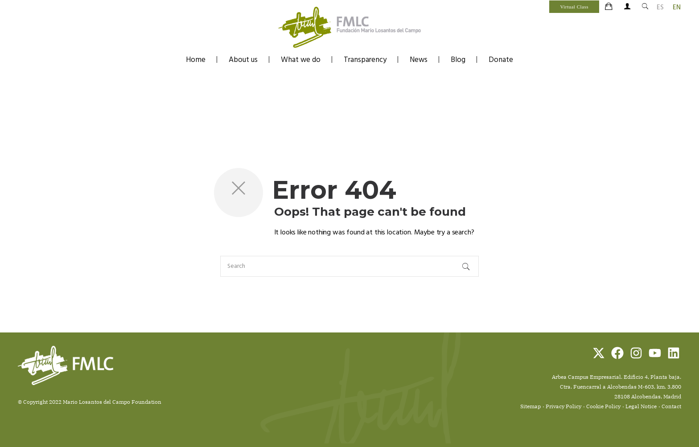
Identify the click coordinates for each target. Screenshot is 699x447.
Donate (501, 60)
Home (196, 60)
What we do (301, 60)
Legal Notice (641, 406)
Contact (671, 406)
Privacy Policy (563, 406)
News (419, 60)
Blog (458, 60)
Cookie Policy (603, 406)
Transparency (365, 60)
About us (243, 60)
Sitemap (530, 406)
